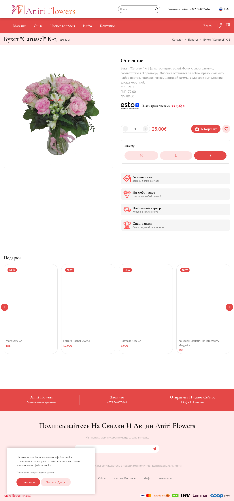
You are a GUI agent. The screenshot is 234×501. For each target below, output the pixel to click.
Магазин (19, 26)
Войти (207, 26)
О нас (38, 26)
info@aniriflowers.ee (192, 402)
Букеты (193, 39)
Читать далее (56, 482)
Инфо (87, 26)
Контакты (107, 26)
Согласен (28, 482)
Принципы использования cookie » (36, 472)
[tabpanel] (31, 309)
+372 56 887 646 (200, 9)
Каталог (177, 39)
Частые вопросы (62, 26)
